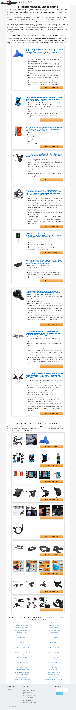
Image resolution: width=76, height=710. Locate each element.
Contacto (9, 689)
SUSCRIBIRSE (59, 693)
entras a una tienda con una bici (15, 14)
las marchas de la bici (60, 12)
